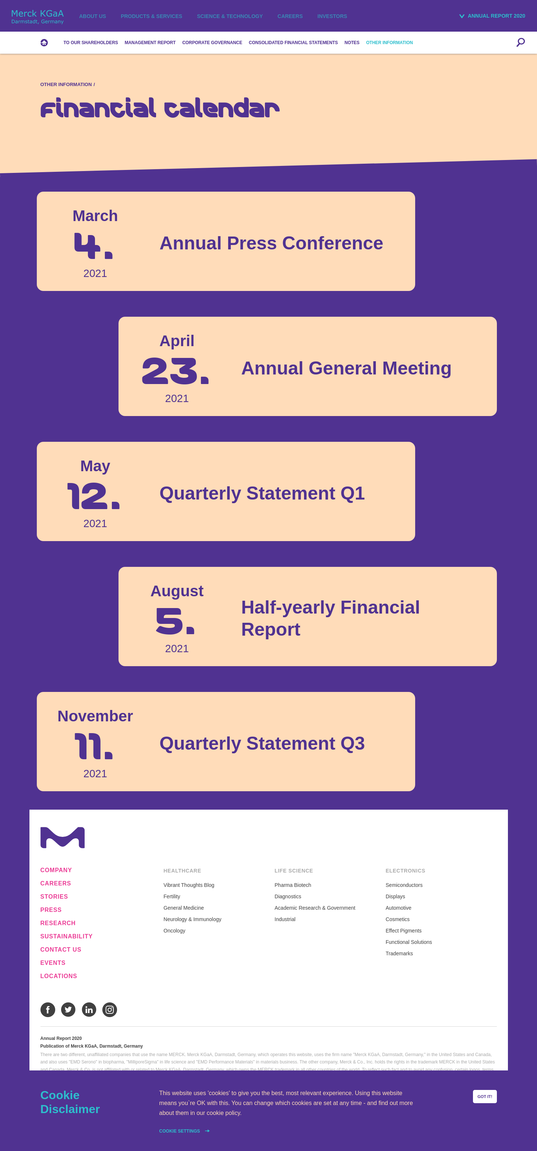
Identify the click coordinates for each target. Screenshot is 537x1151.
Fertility (171, 896)
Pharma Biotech (293, 885)
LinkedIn (89, 1009)
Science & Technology (230, 16)
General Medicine (183, 908)
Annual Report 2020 (496, 16)
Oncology (174, 931)
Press (51, 910)
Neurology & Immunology (192, 919)
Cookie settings (180, 1131)
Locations (58, 976)
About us (92, 16)
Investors (332, 16)
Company (56, 870)
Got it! (484, 1096)
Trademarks (399, 953)
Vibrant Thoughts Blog (188, 885)
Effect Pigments (404, 931)
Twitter (68, 1009)
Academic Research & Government (315, 908)
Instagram (109, 1009)
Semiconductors (404, 885)
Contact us (61, 950)
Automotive (398, 908)
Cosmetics (398, 919)
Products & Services (151, 16)
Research (58, 923)
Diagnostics (288, 896)
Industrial (285, 919)
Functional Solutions (409, 942)
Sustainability (66, 936)
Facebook (47, 1009)
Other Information (66, 84)
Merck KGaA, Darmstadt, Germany (38, 17)
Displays (395, 896)
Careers (290, 16)
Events (53, 963)
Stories (54, 897)
